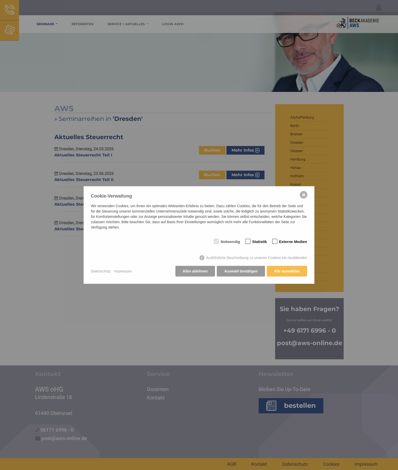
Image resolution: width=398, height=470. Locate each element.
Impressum (123, 271)
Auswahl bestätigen (240, 271)
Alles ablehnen (195, 271)
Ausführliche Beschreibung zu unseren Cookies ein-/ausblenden (256, 258)
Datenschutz (101, 271)
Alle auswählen (287, 271)
